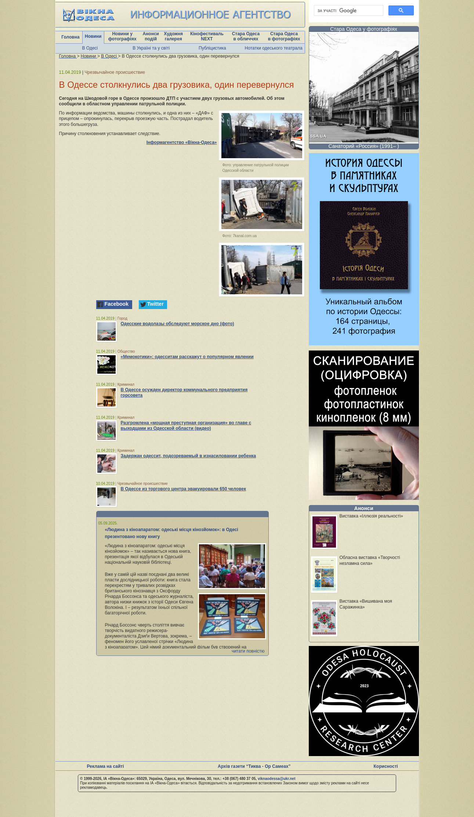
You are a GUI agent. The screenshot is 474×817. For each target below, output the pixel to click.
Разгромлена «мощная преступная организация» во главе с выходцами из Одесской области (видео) (186, 425)
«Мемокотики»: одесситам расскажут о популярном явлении (187, 356)
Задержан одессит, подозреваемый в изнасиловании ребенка (188, 455)
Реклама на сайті (105, 766)
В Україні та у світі (151, 48)
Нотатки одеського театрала (274, 48)
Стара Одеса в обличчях (246, 36)
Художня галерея (173, 36)
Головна (70, 37)
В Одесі (90, 48)
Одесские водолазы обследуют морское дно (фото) (177, 323)
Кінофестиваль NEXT (207, 36)
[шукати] (348, 10)
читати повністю (248, 651)
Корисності (386, 766)
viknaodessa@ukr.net (277, 779)
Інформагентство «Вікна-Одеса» (181, 142)
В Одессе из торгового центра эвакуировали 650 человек (183, 488)
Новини (93, 36)
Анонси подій (150, 36)
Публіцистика (212, 48)
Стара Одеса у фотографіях (363, 29)
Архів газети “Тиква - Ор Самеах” (254, 766)
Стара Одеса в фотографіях (284, 36)
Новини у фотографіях (122, 36)
